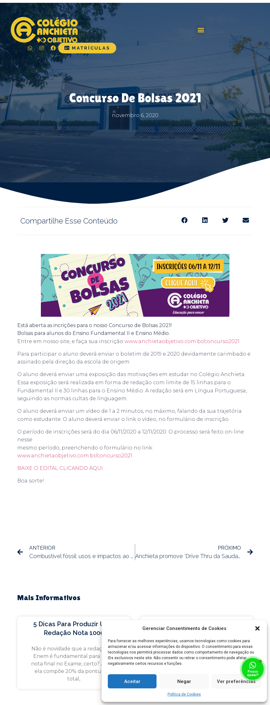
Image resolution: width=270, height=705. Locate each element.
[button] (257, 628)
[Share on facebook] (185, 220)
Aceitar (132, 681)
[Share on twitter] (225, 220)
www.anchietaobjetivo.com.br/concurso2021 (182, 341)
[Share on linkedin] (205, 220)
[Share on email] (246, 220)
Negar (184, 681)
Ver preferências (236, 681)
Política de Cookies (184, 694)
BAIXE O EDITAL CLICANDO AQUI (60, 468)
